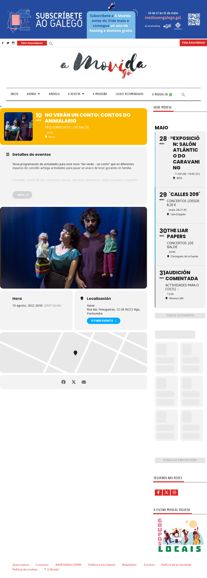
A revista (74, 94)
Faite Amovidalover (193, 42)
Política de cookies (25, 569)
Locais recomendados (130, 94)
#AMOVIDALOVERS (68, 564)
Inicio (14, 94)
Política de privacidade (176, 564)
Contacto (42, 564)
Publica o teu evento (101, 564)
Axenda (31, 94)
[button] (51, 43)
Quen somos (20, 564)
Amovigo (54, 94)
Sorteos (149, 564)
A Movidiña (100, 94)
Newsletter (129, 564)
